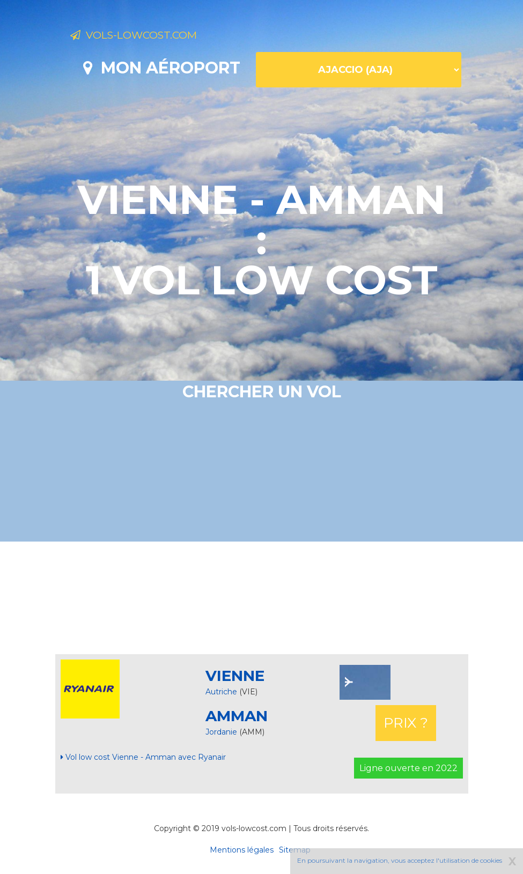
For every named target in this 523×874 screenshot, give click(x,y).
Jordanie (222, 732)
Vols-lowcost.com (155, 36)
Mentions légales (242, 850)
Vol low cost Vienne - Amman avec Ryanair (143, 757)
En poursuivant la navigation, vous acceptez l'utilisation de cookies (399, 860)
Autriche (221, 692)
